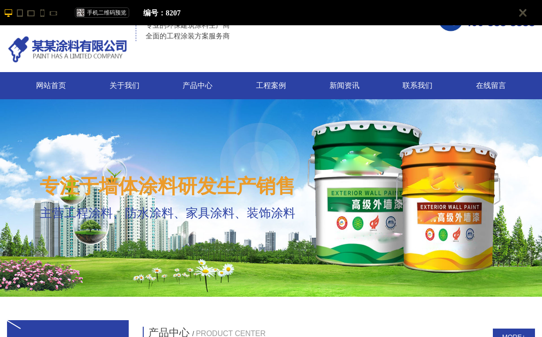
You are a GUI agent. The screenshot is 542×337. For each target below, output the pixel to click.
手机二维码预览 (106, 12)
